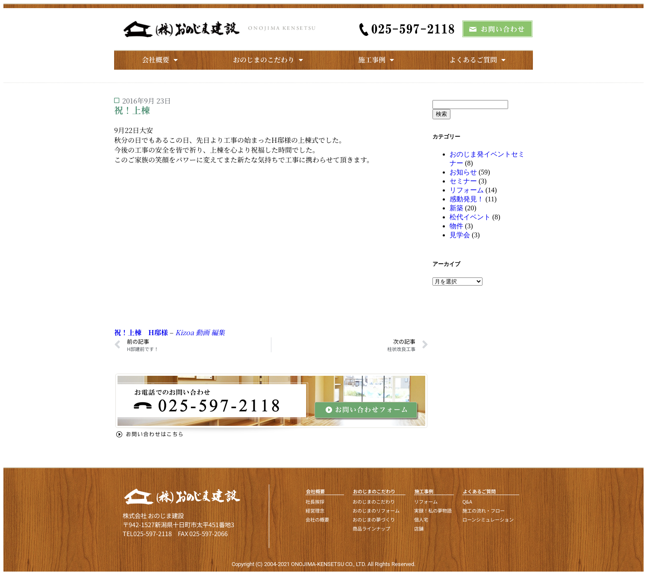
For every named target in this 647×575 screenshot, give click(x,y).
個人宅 (421, 519)
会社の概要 (317, 519)
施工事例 (376, 60)
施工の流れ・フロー (483, 510)
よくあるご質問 (477, 60)
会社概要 (160, 60)
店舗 (418, 528)
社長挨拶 (315, 501)
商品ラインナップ (371, 528)
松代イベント (470, 217)
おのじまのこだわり (268, 60)
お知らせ (463, 172)
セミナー (463, 181)
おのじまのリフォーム (376, 510)
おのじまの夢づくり (374, 519)
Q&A (467, 501)
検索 (441, 114)
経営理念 (315, 510)
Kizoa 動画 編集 (200, 332)
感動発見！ (467, 199)
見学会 (460, 235)
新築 (456, 208)
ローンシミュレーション (488, 519)
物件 (456, 226)
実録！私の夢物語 (433, 510)
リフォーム (467, 190)
